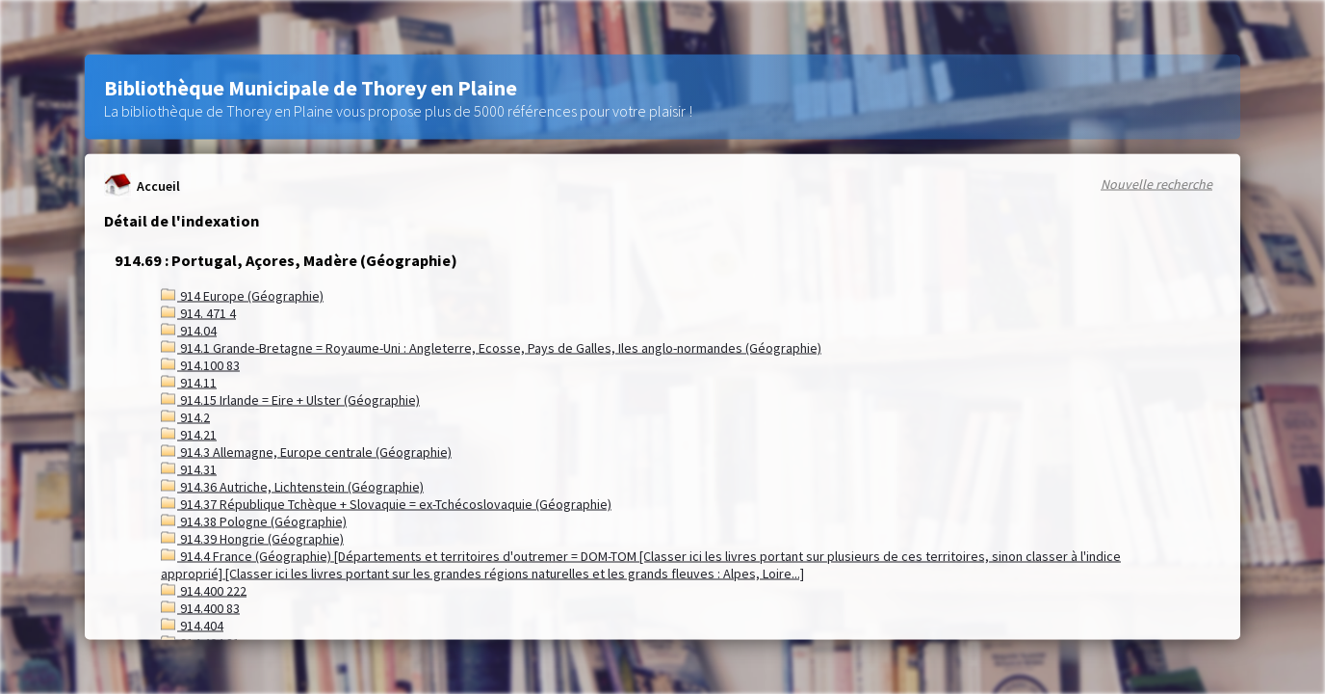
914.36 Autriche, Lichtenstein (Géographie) (292, 486)
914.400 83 (200, 608)
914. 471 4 (198, 313)
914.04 (189, 330)
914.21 (189, 434)
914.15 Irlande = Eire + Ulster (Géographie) (290, 400)
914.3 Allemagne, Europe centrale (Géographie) (306, 452)
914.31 (189, 469)
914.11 (189, 382)
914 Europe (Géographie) (242, 296)
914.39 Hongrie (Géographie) (252, 538)
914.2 (185, 417)
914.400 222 (204, 591)
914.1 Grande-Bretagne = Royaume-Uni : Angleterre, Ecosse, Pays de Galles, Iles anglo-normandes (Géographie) (491, 348)
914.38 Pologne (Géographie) (254, 521)
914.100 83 (200, 365)
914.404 (192, 625)
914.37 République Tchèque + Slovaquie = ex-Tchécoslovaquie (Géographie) (386, 504)
